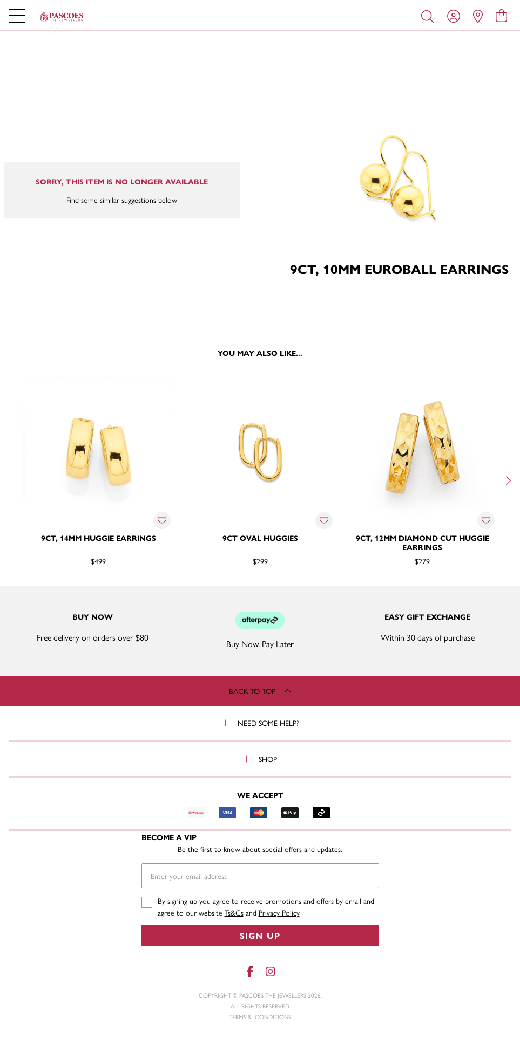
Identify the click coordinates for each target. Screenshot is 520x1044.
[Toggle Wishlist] (162, 520)
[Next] (507, 480)
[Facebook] (250, 971)
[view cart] (501, 15)
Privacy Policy (279, 912)
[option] (98, 479)
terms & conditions (260, 1017)
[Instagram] (270, 971)
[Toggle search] (430, 15)
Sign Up (260, 935)
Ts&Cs (234, 912)
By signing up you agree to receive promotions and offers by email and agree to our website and (266, 906)
